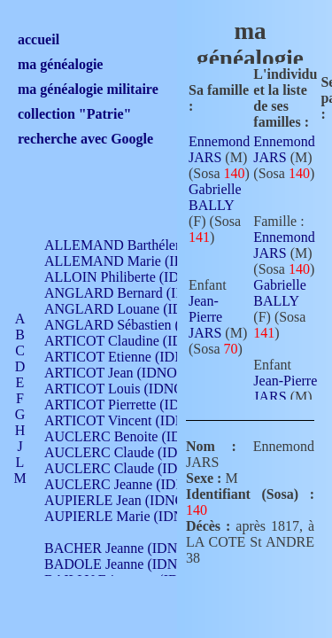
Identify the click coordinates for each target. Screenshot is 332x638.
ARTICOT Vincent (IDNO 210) (134, 420)
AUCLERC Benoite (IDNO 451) (137, 436)
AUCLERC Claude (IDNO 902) (136, 452)
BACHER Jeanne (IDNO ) (120, 548)
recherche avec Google (85, 138)
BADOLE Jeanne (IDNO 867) (130, 564)
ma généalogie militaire (88, 89)
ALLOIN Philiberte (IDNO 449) (136, 276)
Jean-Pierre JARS (205, 316)
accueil (38, 39)
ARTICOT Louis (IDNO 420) (128, 388)
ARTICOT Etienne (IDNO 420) (134, 356)
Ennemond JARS (219, 149)
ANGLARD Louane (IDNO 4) (131, 308)
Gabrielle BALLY (215, 197)
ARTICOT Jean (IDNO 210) (125, 372)
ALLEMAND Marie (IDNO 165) (139, 260)
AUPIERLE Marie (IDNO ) (123, 516)
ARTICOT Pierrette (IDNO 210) (136, 404)
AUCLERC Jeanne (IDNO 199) (135, 484)
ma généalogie (60, 64)
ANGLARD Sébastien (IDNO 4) (137, 324)
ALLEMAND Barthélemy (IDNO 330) (155, 245)
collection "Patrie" (74, 113)
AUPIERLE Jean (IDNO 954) (129, 500)
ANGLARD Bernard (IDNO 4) (132, 292)
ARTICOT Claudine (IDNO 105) (138, 340)
